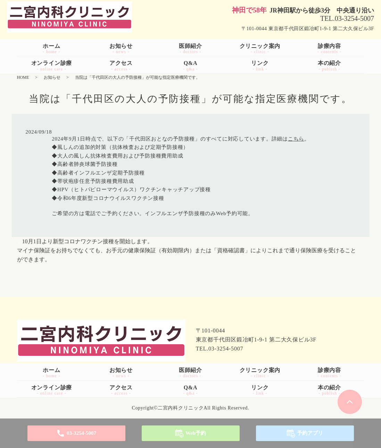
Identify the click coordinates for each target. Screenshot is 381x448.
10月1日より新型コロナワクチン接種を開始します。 (87, 241)
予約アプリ (310, 433)
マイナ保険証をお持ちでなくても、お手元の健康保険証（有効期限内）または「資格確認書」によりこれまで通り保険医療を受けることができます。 (186, 254)
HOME (23, 77)
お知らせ (52, 77)
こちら (296, 139)
